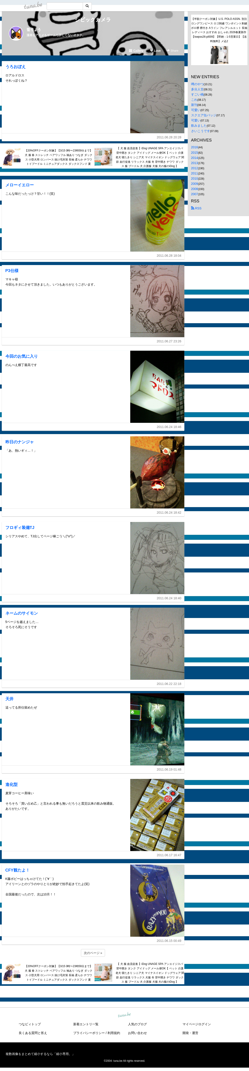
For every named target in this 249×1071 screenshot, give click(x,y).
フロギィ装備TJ (19, 527)
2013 (194, 163)
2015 (194, 152)
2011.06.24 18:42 (169, 512)
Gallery (136, 51)
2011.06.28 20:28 (169, 137)
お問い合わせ (137, 1033)
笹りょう (34, 30)
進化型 (11, 784)
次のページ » (93, 953)
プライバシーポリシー (89, 1033)
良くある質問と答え (33, 1033)
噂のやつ (197, 84)
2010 (194, 178)
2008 (194, 189)
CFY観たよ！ (17, 870)
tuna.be (124, 1015)
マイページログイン (197, 1024)
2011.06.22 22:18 (169, 684)
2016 (194, 147)
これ (194, 99)
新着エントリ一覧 (85, 1024)
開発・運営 (190, 1033)
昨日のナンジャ (19, 442)
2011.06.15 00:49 (169, 941)
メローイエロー (19, 185)
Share (172, 50)
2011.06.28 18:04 (169, 255)
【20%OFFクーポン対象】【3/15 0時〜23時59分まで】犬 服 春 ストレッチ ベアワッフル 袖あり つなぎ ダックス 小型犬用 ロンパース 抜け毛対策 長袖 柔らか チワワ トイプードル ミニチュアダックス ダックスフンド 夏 (58, 157)
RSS (196, 208)
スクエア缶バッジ (203, 115)
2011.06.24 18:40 (169, 598)
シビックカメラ (93, 20)
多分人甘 (197, 89)
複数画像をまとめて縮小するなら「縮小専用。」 (40, 1054)
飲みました (199, 125)
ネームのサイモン (21, 613)
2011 (194, 173)
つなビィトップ (30, 1024)
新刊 (194, 105)
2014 (194, 158)
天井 (9, 699)
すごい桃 (197, 94)
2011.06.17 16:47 (169, 855)
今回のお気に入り (21, 356)
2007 (194, 194)
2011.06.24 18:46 (169, 427)
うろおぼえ (15, 66)
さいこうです (200, 131)
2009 (194, 183)
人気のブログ (137, 1024)
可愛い (196, 110)
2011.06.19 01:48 (169, 769)
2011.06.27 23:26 (169, 341)
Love (155, 51)
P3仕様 (11, 270)
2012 (194, 168)
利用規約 (113, 1033)
